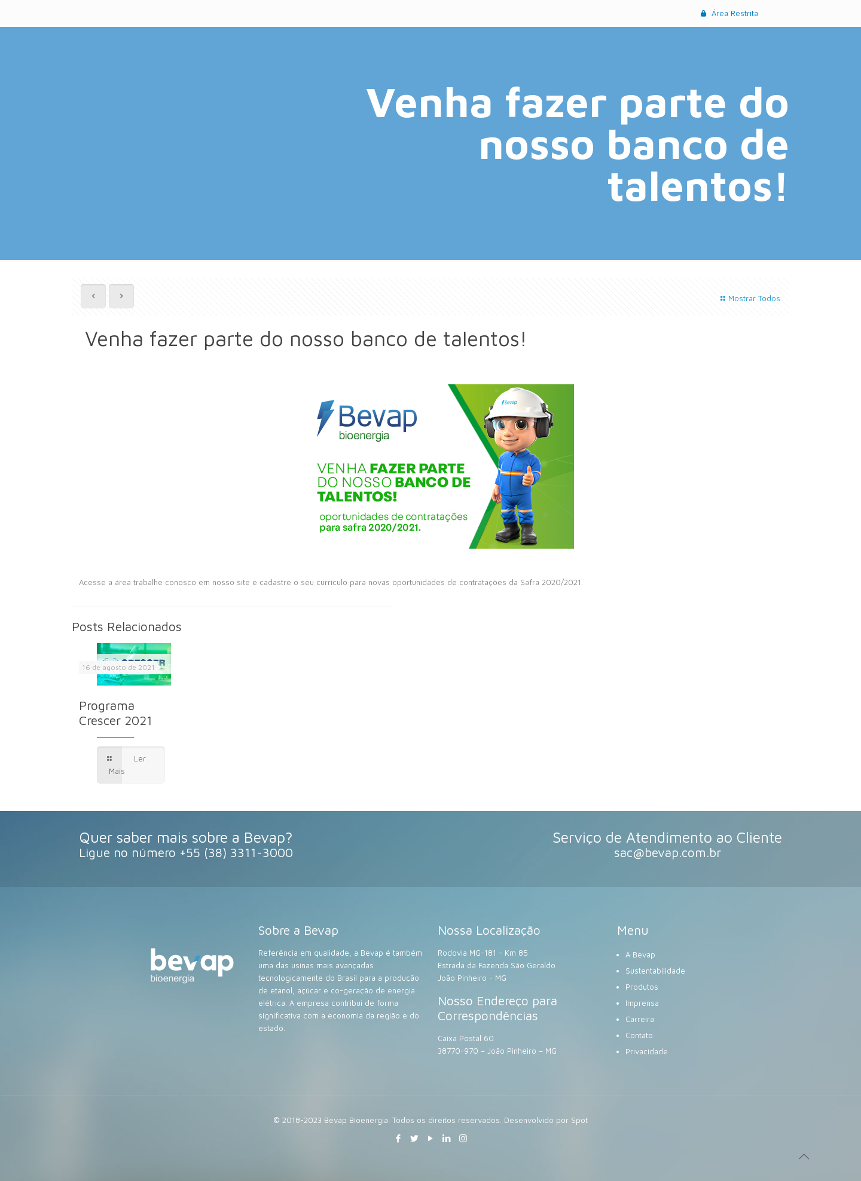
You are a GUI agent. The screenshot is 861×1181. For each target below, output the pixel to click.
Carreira (639, 1019)
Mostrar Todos (749, 298)
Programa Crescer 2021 (115, 712)
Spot (579, 1120)
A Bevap (640, 954)
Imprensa (642, 1003)
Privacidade (646, 1051)
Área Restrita (728, 13)
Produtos (641, 987)
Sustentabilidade (655, 970)
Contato (639, 1035)
